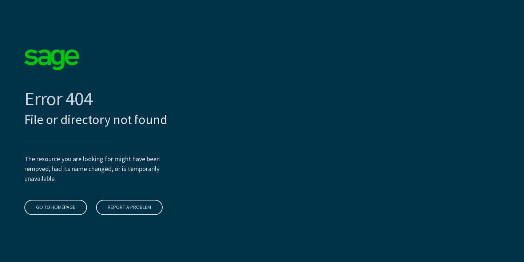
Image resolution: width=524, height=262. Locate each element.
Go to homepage (55, 207)
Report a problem (128, 207)
